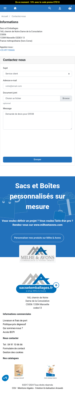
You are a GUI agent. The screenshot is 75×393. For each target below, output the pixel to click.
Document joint (10, 93)
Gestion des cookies (13, 352)
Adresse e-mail (10, 80)
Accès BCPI (9, 332)
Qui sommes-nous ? (13, 328)
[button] (49, 8)
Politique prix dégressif (14, 324)
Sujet (5, 68)
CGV (14, 388)
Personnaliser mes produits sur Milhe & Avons (37, 237)
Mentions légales (26, 388)
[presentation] (37, 137)
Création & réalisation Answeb (49, 388)
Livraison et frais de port (15, 320)
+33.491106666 (7, 50)
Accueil (4, 16)
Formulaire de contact (14, 348)
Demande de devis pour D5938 (37, 120)
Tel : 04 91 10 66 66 (12, 344)
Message (7, 108)
